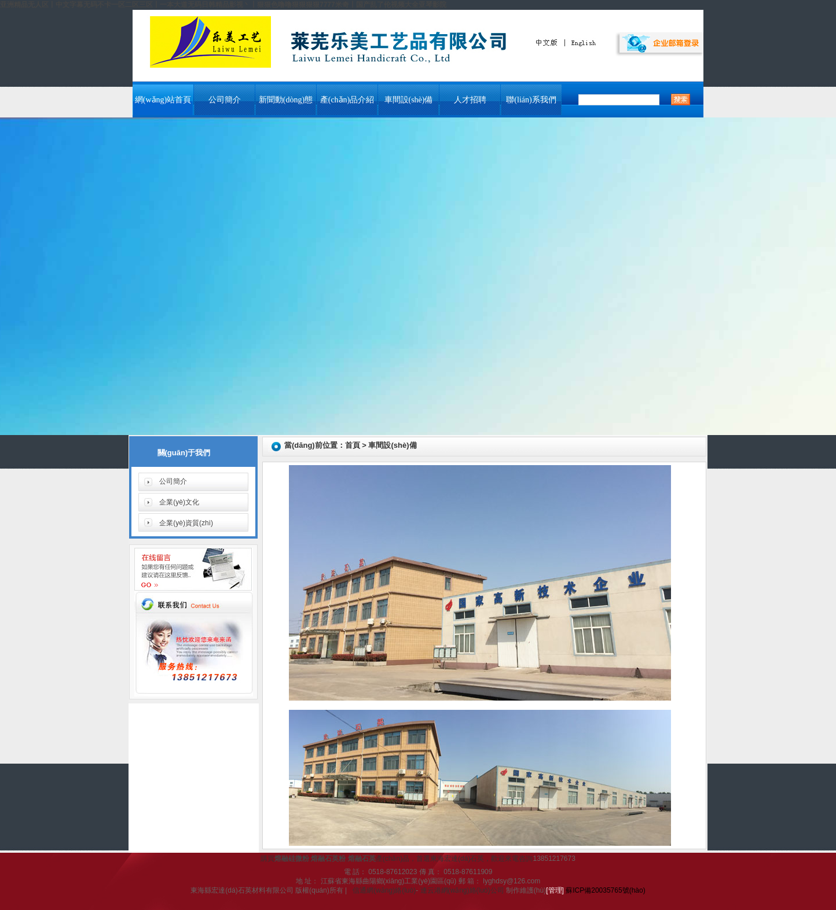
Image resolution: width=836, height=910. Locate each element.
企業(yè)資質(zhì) (186, 523)
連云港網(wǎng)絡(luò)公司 (462, 890)
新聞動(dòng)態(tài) (286, 105)
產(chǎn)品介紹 (347, 99)
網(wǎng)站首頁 (163, 99)
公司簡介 (224, 99)
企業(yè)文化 (179, 502)
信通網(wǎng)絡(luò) (384, 890)
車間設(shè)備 (408, 99)
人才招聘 (470, 99)
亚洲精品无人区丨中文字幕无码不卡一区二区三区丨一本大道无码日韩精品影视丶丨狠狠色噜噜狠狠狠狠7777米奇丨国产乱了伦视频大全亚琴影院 (223, 5)
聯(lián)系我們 (531, 99)
